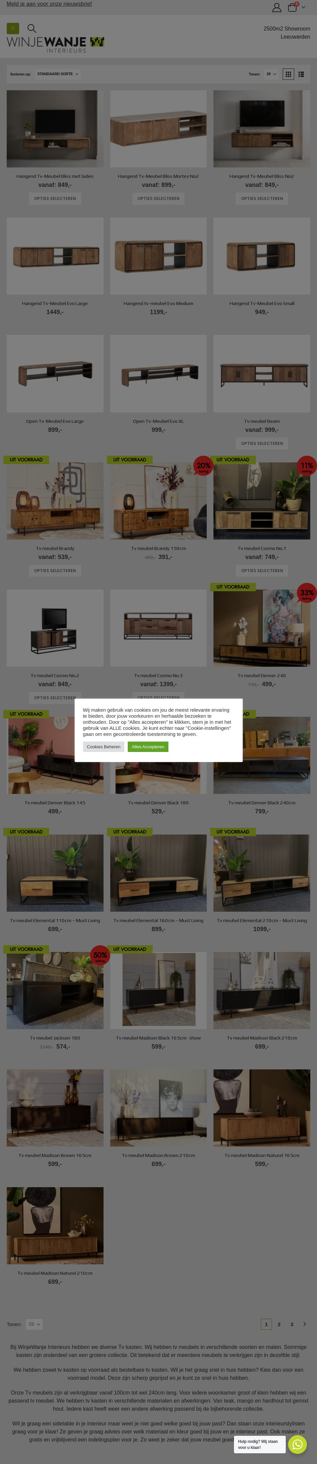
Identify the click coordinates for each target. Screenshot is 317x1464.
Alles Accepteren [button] (148, 746)
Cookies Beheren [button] (104, 746)
